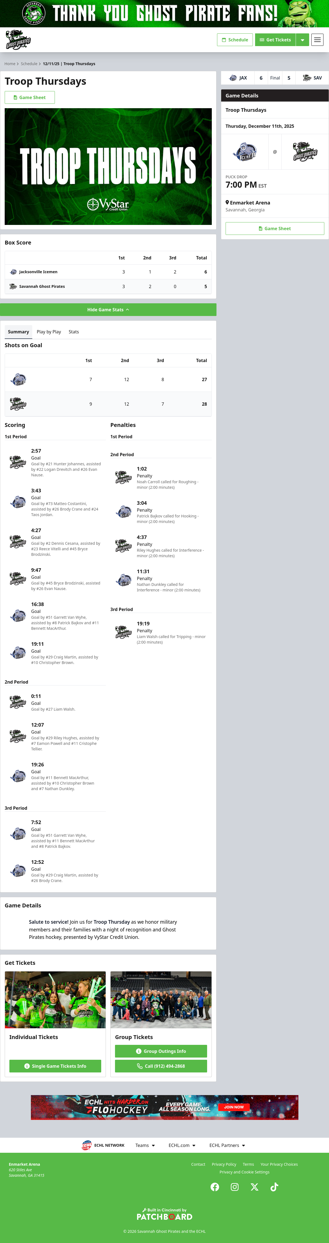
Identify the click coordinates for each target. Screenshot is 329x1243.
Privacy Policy (224, 1164)
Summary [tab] (18, 332)
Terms (248, 1164)
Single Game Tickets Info (55, 1066)
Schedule (235, 40)
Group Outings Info (161, 1051)
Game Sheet (30, 97)
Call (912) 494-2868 (161, 1066)
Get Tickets (275, 40)
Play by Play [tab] (49, 332)
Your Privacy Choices (279, 1164)
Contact (198, 1164)
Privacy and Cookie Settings (244, 1172)
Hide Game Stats (108, 310)
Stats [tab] (74, 332)
